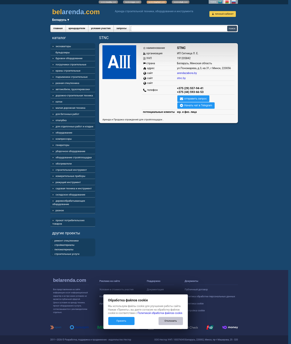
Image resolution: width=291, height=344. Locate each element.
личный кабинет (224, 13)
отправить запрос (195, 98)
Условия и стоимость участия (116, 289)
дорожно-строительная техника (74, 95)
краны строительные (68, 70)
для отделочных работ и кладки (74, 126)
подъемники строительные (72, 76)
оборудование (64, 132)
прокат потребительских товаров (68, 222)
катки (59, 101)
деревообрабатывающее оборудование (68, 202)
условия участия (101, 28)
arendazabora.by (187, 73)
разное (60, 210)
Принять (121, 320)
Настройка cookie (195, 310)
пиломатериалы (63, 249)
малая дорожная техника (70, 107)
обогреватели (64, 163)
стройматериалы (64, 245)
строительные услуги (66, 254)
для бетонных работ (67, 114)
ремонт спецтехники (66, 240)
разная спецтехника (67, 83)
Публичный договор (196, 289)
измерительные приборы (70, 176)
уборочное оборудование (70, 151)
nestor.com (108, 2)
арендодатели (76, 28)
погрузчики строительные (71, 64)
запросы (121, 28)
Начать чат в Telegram (198, 105)
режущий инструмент (68, 182)
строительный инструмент (71, 169)
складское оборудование (70, 194)
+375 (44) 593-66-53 (190, 92)
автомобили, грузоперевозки (73, 89)
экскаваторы (63, 46)
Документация (155, 289)
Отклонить (171, 320)
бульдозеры (63, 52)
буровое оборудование (69, 58)
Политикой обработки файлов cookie (160, 313)
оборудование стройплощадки (74, 157)
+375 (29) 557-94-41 (190, 88)
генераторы (62, 145)
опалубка (61, 120)
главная (58, 28)
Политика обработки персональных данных (210, 296)
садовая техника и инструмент (74, 188)
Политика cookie (194, 303)
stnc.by (181, 78)
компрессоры (64, 138)
